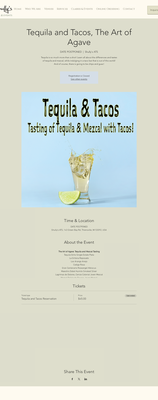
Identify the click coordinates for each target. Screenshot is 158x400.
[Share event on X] (79, 379)
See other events (79, 79)
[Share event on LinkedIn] (85, 379)
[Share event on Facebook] (72, 379)
